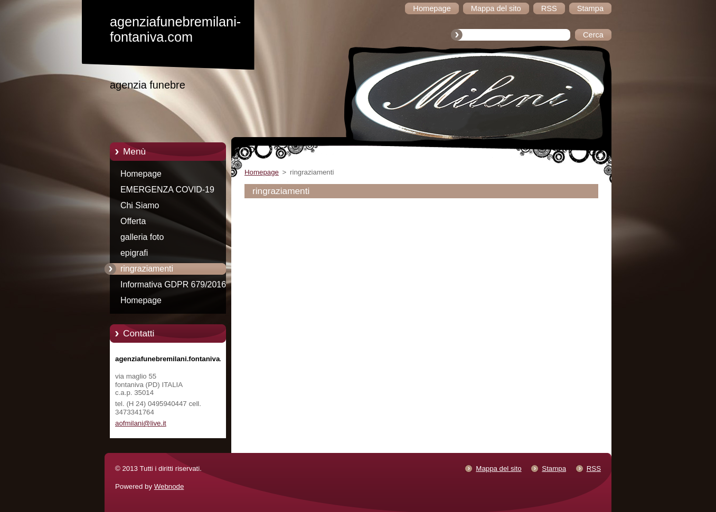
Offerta (133, 221)
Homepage (141, 173)
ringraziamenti (146, 268)
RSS (594, 468)
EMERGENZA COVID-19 (167, 189)
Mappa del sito (498, 468)
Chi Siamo (139, 205)
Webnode (169, 486)
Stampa (554, 468)
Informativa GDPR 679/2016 (173, 284)
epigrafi (134, 252)
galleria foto (142, 237)
